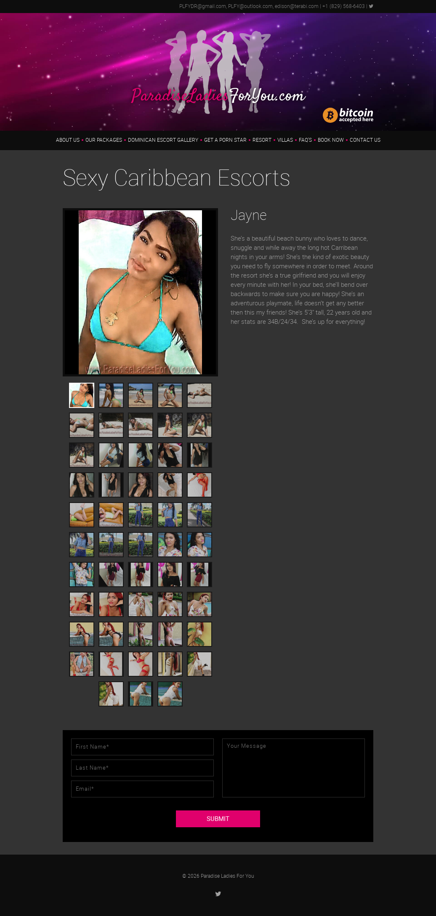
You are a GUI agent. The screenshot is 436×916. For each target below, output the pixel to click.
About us (68, 140)
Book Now (331, 140)
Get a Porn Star (225, 140)
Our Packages (103, 140)
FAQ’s (305, 140)
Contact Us (365, 140)
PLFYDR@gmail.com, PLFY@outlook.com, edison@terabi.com (249, 6)
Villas (285, 140)
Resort (262, 140)
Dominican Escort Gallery (163, 140)
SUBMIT (218, 819)
